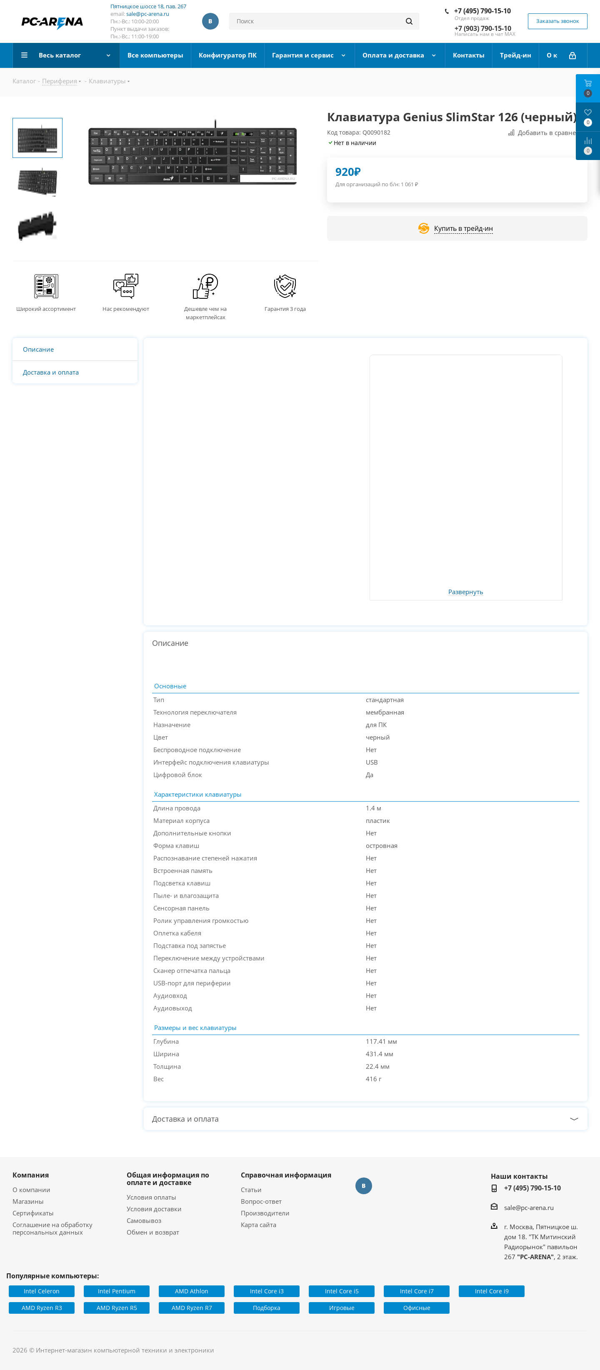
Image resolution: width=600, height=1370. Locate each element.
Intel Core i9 (492, 1291)
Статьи (251, 1189)
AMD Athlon (191, 1291)
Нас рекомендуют (125, 308)
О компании (31, 1189)
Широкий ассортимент (46, 308)
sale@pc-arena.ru (147, 14)
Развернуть (465, 592)
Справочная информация (286, 1175)
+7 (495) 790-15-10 (482, 10)
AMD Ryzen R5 (117, 1308)
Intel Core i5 (342, 1291)
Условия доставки (154, 1209)
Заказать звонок (557, 21)
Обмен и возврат (153, 1232)
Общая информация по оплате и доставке (168, 1178)
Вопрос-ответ (261, 1201)
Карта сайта (258, 1224)
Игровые (342, 1308)
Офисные (416, 1308)
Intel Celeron (42, 1291)
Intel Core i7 (417, 1291)
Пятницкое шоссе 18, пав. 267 (148, 6)
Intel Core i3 (267, 1291)
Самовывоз (144, 1220)
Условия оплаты (151, 1197)
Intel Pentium (116, 1291)
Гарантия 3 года (285, 308)
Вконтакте (210, 21)
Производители (265, 1213)
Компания (30, 1175)
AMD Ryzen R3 (42, 1308)
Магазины (28, 1201)
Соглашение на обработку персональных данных (52, 1228)
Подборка (266, 1308)
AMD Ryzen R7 (192, 1308)
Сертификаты (33, 1213)
